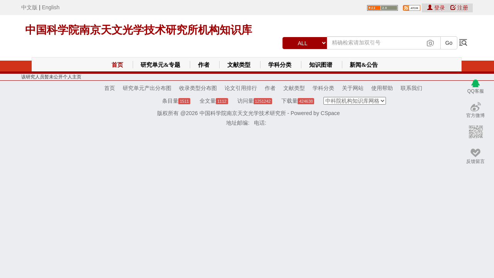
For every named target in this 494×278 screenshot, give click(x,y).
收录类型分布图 (198, 88)
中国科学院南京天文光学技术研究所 (243, 113)
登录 (437, 8)
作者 (204, 65)
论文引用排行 (241, 88)
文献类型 (238, 65)
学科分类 (279, 65)
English (50, 7)
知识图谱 (320, 65)
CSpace (330, 113)
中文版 (29, 7)
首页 (117, 65)
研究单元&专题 (160, 65)
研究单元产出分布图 (147, 88)
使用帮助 (382, 88)
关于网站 (353, 88)
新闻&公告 (364, 65)
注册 (459, 8)
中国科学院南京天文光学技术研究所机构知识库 (138, 30)
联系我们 (411, 88)
